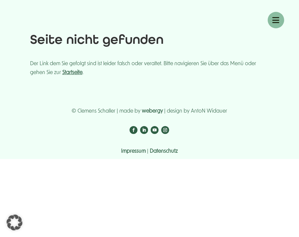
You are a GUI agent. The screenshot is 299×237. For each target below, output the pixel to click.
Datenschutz (164, 151)
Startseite (72, 72)
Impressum (133, 151)
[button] (14, 222)
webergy (152, 111)
